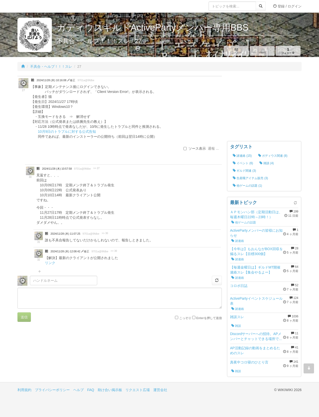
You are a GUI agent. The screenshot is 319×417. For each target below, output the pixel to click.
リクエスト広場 (137, 390)
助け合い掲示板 (110, 390)
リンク (50, 263)
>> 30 (105, 233)
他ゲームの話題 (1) (247, 185)
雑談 (236, 326)
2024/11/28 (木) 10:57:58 (57, 168)
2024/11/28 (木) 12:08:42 (66, 251)
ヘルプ (78, 390)
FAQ (90, 390)
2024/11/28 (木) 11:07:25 (65, 233)
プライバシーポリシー (52, 390)
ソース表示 (194, 148)
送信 (24, 317)
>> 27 (96, 168)
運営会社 (160, 390)
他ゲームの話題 (243, 222)
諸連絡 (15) (242, 155)
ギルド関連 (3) (244, 170)
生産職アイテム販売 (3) (250, 178)
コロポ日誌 (238, 286)
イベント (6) (243, 163)
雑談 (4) (266, 163)
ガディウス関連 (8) (272, 155)
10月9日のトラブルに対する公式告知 (67, 132)
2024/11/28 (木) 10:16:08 (52, 80)
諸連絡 (237, 241)
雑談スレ (237, 317)
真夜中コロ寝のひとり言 (249, 362)
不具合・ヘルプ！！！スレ (51, 67)
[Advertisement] (264, 107)
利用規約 (24, 390)
